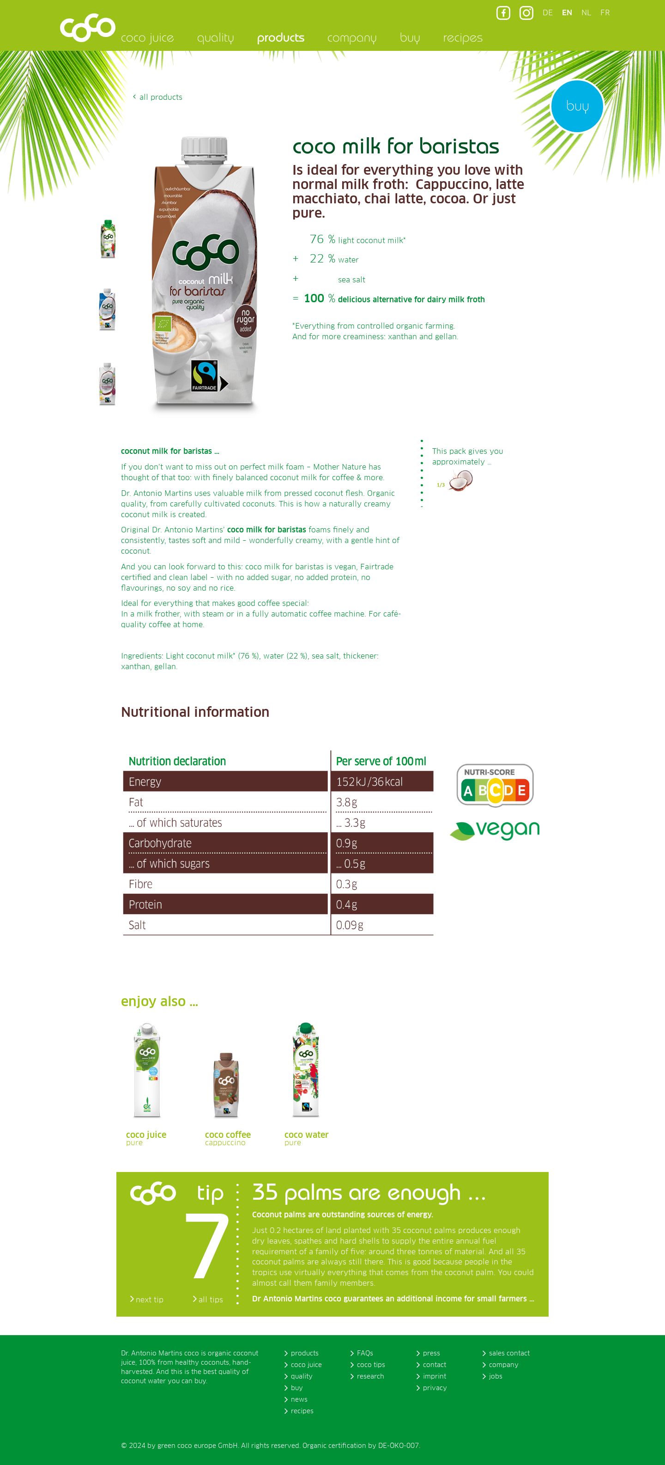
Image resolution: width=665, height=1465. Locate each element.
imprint (434, 1376)
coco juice (147, 37)
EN (567, 13)
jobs (495, 1376)
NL (586, 13)
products (280, 37)
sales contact (509, 1353)
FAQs (365, 1353)
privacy (435, 1388)
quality (215, 37)
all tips (211, 1300)
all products (160, 97)
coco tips (371, 1365)
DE (548, 13)
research (370, 1376)
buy (410, 37)
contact (434, 1365)
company (352, 37)
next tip (149, 1300)
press (431, 1353)
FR (605, 13)
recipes (463, 37)
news (299, 1400)
